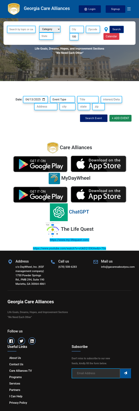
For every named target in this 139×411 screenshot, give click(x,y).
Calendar (111, 36)
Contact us (16, 364)
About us (15, 358)
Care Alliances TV (20, 370)
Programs (15, 377)
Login (90, 9)
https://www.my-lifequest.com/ (69, 240)
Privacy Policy (18, 402)
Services (14, 383)
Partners (14, 390)
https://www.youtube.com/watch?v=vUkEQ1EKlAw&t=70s (69, 248)
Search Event (93, 118)
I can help (15, 396)
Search (116, 29)
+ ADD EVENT (120, 118)
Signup (115, 9)
